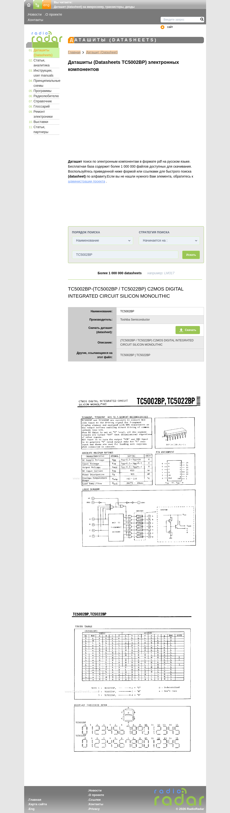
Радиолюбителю (46, 96)
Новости (35, 14)
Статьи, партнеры (41, 129)
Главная (74, 52)
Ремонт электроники (43, 114)
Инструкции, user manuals (44, 73)
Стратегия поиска (154, 232)
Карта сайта (38, 804)
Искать (191, 255)
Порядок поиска (86, 232)
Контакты (35, 20)
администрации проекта (86, 181)
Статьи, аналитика (42, 62)
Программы (43, 91)
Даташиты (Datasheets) (43, 52)
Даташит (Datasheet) (102, 52)
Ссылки (94, 799)
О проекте (53, 14)
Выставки (41, 122)
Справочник (43, 101)
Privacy (94, 809)
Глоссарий (42, 106)
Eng (32, 809)
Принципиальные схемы (47, 83)
